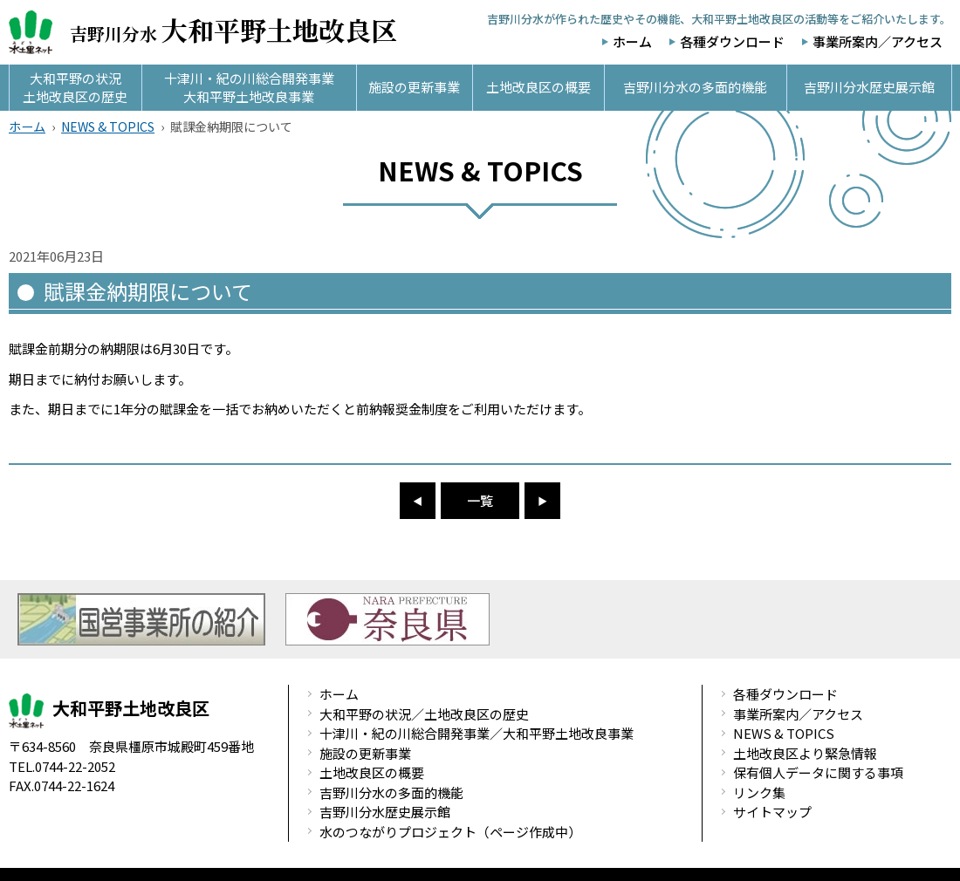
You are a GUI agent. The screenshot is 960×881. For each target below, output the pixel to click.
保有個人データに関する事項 (818, 772)
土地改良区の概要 (371, 772)
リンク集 (759, 792)
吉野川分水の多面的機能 (391, 792)
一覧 (480, 500)
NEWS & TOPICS (107, 126)
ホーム (632, 41)
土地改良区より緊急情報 (805, 753)
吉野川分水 (203, 32)
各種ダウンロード (732, 41)
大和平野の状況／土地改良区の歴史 (424, 714)
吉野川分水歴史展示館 (384, 811)
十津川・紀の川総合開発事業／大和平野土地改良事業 (476, 733)
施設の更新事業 (365, 753)
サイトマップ (772, 811)
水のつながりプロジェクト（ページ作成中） (450, 832)
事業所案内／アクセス (878, 41)
